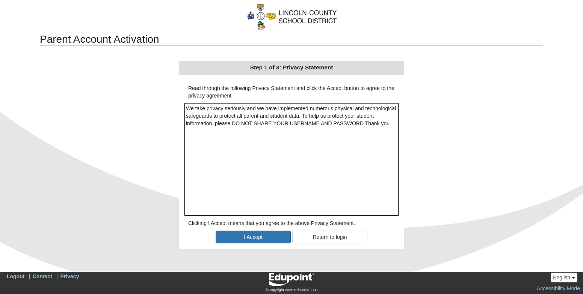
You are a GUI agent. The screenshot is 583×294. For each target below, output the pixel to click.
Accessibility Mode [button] (558, 288)
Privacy (69, 276)
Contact (42, 276)
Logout (15, 276)
